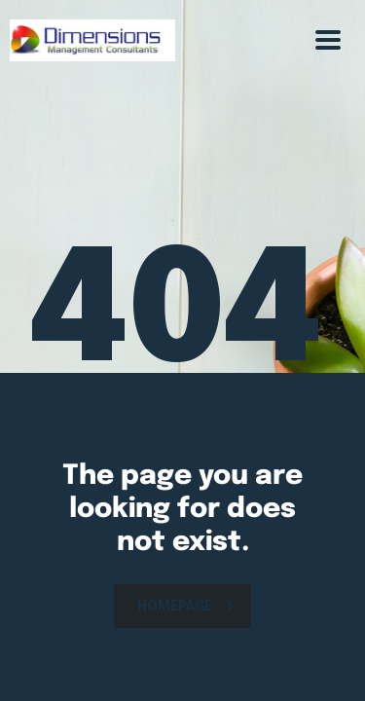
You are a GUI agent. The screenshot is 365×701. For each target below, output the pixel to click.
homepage (185, 607)
